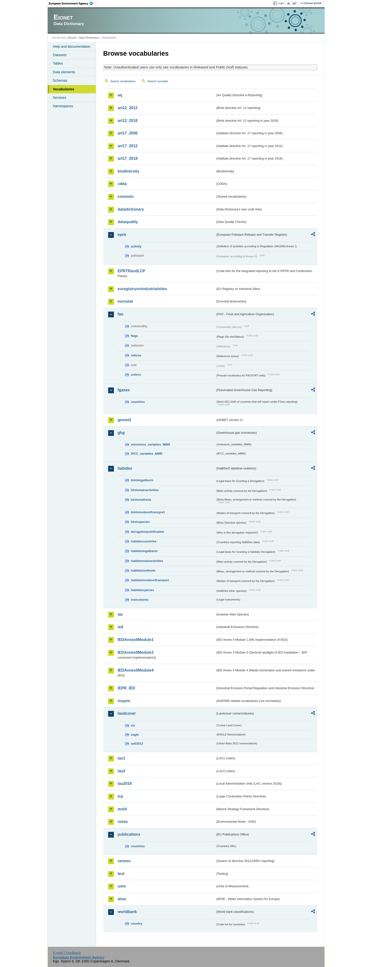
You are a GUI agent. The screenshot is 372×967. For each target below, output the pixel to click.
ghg (121, 433)
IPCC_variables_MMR (147, 453)
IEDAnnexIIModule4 (136, 670)
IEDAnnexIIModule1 (136, 640)
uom (122, 886)
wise (122, 899)
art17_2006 (128, 133)
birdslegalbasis (142, 480)
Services (59, 98)
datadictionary (131, 209)
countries (138, 402)
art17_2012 (128, 146)
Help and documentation (72, 46)
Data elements (64, 72)
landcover (127, 713)
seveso (124, 861)
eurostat (125, 301)
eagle (135, 734)
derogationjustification (147, 532)
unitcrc (136, 374)
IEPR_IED (126, 688)
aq (120, 95)
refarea (136, 355)
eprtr (122, 235)
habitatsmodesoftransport (150, 580)
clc (133, 725)
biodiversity (128, 171)
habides (125, 468)
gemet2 (124, 420)
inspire (124, 701)
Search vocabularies (123, 81)
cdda (122, 184)
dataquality (128, 222)
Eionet (72, 37)
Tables (58, 63)
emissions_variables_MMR (150, 444)
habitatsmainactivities (147, 561)
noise (123, 822)
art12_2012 (128, 108)
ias (120, 614)
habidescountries (144, 541)
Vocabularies (63, 89)
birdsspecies (140, 522)
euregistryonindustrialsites (142, 289)
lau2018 (125, 783)
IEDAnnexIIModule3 (136, 652)
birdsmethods (141, 499)
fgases (124, 390)
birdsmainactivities (145, 490)
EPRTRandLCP (131, 271)
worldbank (127, 912)
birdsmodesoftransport (148, 512)
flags (134, 336)
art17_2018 (128, 158)
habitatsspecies (142, 590)
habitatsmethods (143, 570)
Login (280, 3)
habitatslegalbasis (144, 551)
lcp (120, 796)
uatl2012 (137, 743)
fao (121, 314)
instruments (140, 599)
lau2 (121, 771)
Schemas (60, 80)
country (136, 923)
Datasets (60, 55)
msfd (122, 809)
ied (120, 627)
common (126, 196)
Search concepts (157, 81)
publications (129, 834)
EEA (72, 3)
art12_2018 (128, 121)
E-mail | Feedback (67, 953)
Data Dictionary (88, 37)
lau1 (121, 758)
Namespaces (63, 106)
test (121, 874)
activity (136, 246)
